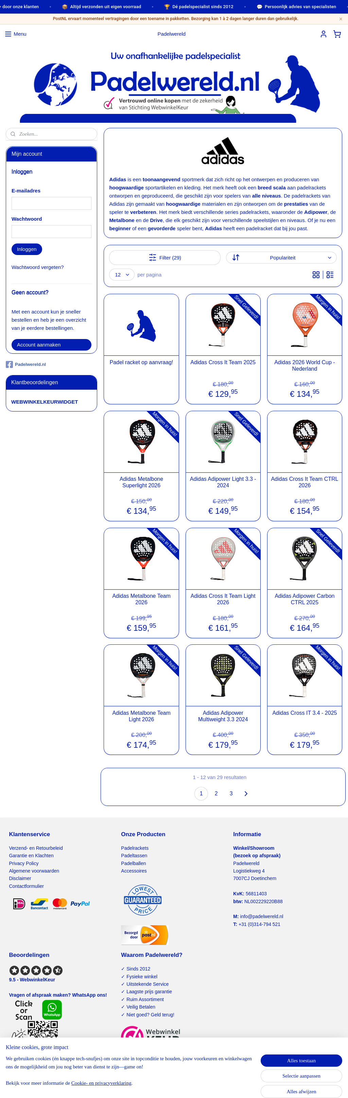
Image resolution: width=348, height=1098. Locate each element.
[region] (129, 1073)
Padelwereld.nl (26, 364)
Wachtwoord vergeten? (38, 267)
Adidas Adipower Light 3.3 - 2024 (223, 482)
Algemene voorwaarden (34, 871)
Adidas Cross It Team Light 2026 (223, 599)
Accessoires (133, 871)
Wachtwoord (27, 219)
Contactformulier (26, 886)
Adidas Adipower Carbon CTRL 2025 (304, 599)
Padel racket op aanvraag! (141, 362)
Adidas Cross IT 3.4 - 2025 (304, 712)
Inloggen (27, 249)
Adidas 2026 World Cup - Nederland (304, 365)
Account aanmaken (38, 345)
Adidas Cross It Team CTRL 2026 (304, 482)
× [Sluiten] (341, 19)
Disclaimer (20, 878)
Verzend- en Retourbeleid (36, 848)
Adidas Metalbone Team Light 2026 (141, 716)
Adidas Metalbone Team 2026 (141, 599)
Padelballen (133, 863)
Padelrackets (135, 848)
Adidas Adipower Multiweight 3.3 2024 (223, 716)
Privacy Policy (23, 863)
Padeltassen (134, 855)
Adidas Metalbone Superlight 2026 (141, 482)
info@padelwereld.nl (261, 916)
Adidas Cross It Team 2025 (223, 362)
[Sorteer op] (281, 257)
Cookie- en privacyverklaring (104, 1085)
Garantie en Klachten (31, 855)
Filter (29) (165, 257)
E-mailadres (26, 190)
